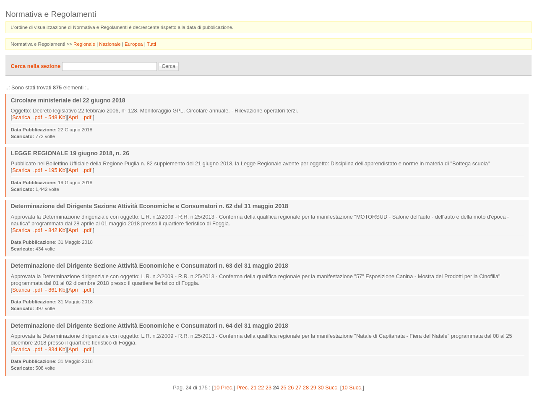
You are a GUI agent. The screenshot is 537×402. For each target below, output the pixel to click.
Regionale (84, 44)
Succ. (332, 387)
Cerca (168, 66)
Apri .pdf (80, 117)
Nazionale (110, 44)
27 (298, 387)
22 (261, 387)
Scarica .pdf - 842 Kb (38, 230)
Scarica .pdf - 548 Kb (38, 117)
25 (283, 387)
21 (253, 387)
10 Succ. (351, 387)
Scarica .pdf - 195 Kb (38, 170)
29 (313, 387)
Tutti (151, 44)
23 (268, 387)
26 (291, 387)
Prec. (243, 387)
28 (306, 387)
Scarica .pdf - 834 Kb (38, 349)
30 (320, 387)
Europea (134, 44)
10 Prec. (224, 387)
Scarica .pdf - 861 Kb (38, 290)
